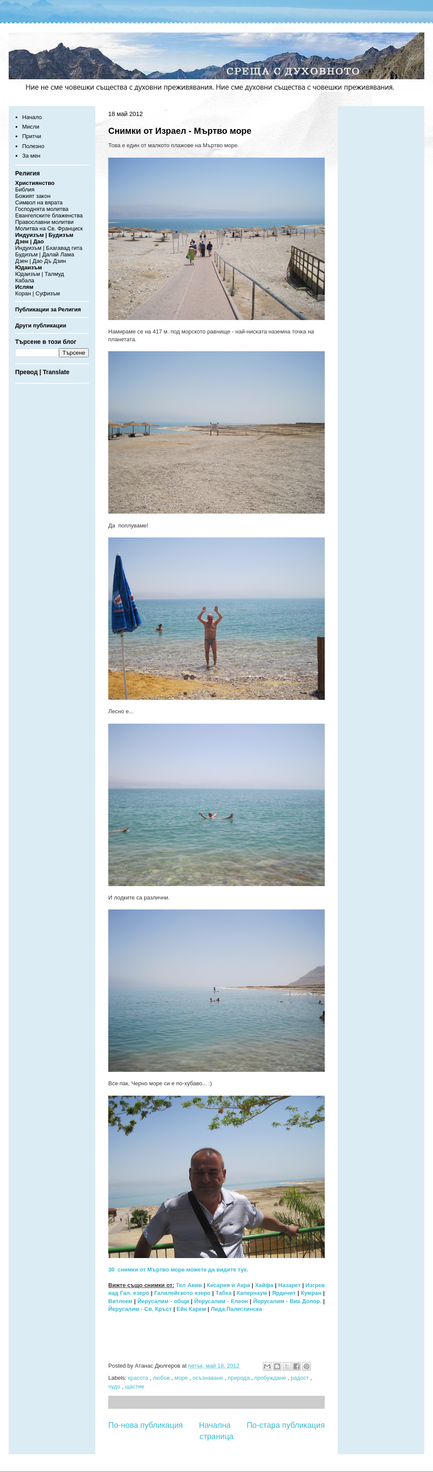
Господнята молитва (41, 209)
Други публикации (40, 325)
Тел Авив (189, 1285)
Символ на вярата (39, 202)
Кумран (311, 1293)
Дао (37, 261)
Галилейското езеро (182, 1293)
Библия (25, 189)
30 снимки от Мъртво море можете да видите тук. (178, 1269)
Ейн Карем (191, 1309)
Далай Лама (58, 254)
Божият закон (33, 196)
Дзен (21, 261)
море (181, 1378)
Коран (23, 293)
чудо (115, 1386)
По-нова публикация (145, 1425)
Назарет (289, 1285)
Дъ (48, 261)
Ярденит (284, 1293)
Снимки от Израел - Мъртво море (180, 131)
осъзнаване (208, 1378)
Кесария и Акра (228, 1285)
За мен (31, 155)
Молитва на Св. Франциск (49, 228)
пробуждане (271, 1378)
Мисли (30, 126)
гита (76, 248)
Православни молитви (44, 222)
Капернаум (251, 1293)
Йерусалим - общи (163, 1301)
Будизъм (26, 254)
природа (239, 1378)
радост (300, 1378)
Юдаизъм (27, 274)
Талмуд (54, 274)
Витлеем (120, 1301)
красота (139, 1378)
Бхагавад (58, 248)
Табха (224, 1293)
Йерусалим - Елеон (221, 1301)
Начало (32, 117)
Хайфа (264, 1285)
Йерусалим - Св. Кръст (140, 1309)
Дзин (59, 261)
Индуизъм (28, 248)
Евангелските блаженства (49, 215)
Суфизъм (48, 293)
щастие (135, 1386)
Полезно (33, 146)
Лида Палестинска (236, 1309)
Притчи (31, 136)
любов (162, 1378)
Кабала (24, 280)
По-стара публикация (286, 1425)
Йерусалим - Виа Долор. (287, 1301)
